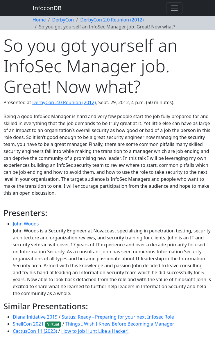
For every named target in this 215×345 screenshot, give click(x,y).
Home (39, 20)
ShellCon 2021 (28, 324)
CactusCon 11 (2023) (35, 331)
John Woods (26, 224)
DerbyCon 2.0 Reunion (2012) (112, 20)
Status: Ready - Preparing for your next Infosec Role (118, 317)
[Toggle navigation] (174, 8)
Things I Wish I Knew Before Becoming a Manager (119, 324)
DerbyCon (63, 20)
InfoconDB (47, 8)
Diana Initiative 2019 (35, 317)
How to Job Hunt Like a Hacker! (95, 331)
